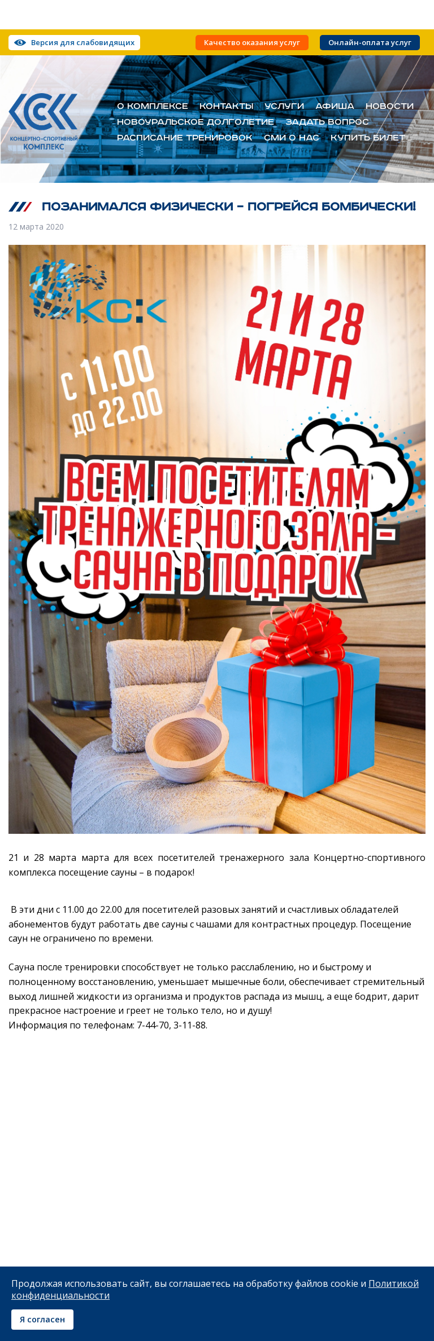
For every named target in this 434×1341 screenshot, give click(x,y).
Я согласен (42, 1319)
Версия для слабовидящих (82, 42)
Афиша (334, 107)
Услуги (284, 107)
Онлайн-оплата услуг (369, 42)
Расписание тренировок (185, 138)
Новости (390, 107)
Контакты (226, 107)
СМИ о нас (291, 138)
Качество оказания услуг (252, 42)
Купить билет (368, 138)
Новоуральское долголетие (195, 122)
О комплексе (152, 107)
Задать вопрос (327, 122)
